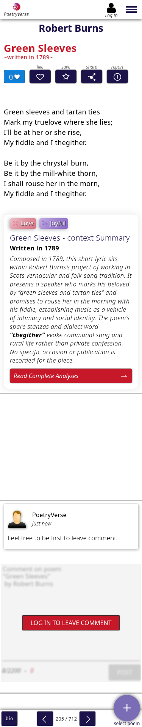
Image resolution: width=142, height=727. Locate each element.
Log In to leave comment (70, 623)
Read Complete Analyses (46, 376)
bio (9, 718)
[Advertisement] (71, 447)
